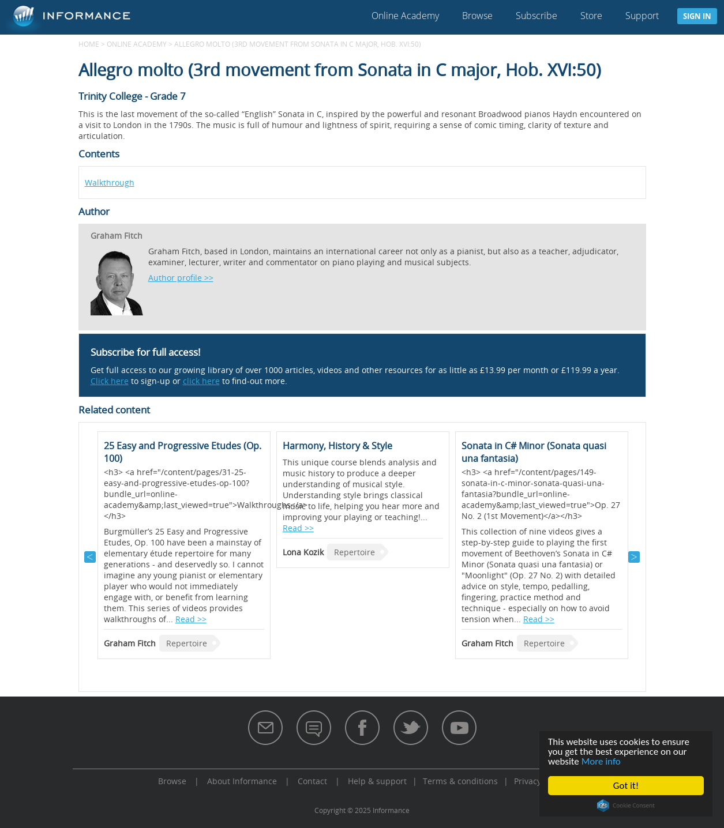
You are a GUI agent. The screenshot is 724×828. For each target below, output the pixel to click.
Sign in (697, 16)
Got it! (626, 786)
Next (634, 557)
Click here (110, 380)
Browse (477, 15)
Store (591, 15)
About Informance (242, 781)
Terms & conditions (460, 781)
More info (601, 761)
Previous (90, 557)
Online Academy (405, 15)
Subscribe (536, 15)
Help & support (377, 781)
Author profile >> (180, 277)
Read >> (191, 619)
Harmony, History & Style (337, 445)
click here (201, 380)
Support (642, 15)
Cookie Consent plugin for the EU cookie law (626, 805)
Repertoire (186, 643)
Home (88, 43)
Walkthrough (109, 182)
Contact (312, 781)
